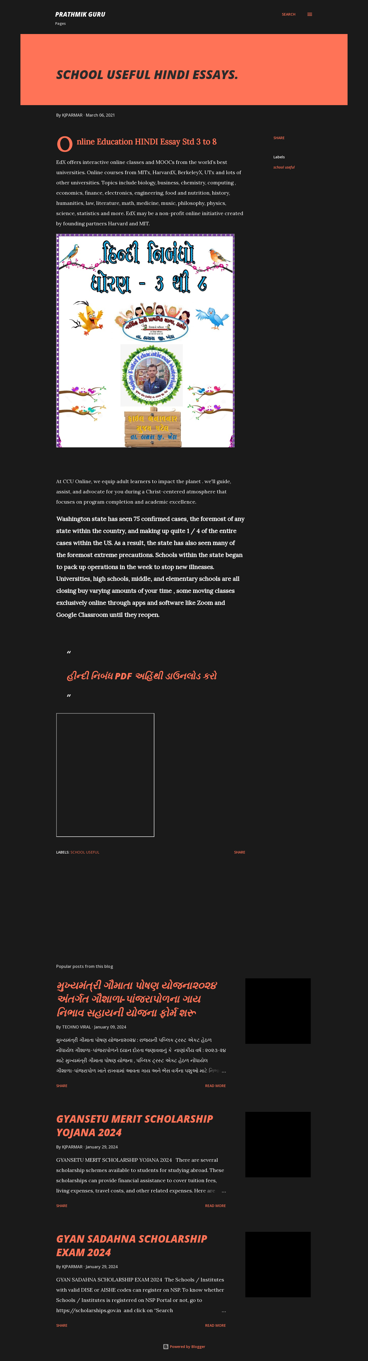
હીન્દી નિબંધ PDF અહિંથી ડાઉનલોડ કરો (141, 676)
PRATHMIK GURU (80, 14)
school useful (284, 167)
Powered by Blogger (184, 1346)
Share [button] (279, 137)
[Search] (288, 14)
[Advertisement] (142, 900)
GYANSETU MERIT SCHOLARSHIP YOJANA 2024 (134, 1125)
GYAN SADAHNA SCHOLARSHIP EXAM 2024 (131, 1245)
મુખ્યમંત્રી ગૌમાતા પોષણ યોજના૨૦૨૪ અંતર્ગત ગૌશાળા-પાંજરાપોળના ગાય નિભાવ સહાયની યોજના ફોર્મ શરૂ (136, 999)
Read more (215, 1085)
